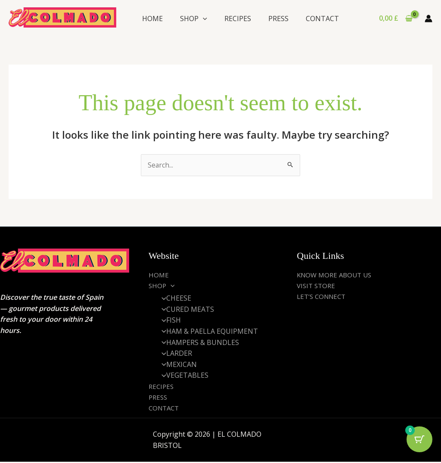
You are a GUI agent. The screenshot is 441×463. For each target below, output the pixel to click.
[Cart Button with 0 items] (419, 441)
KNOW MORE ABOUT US (336, 275)
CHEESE (174, 298)
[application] (203, 18)
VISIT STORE (317, 286)
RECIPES (237, 18)
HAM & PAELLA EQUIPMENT (207, 331)
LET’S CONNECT (323, 296)
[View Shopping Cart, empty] (395, 18)
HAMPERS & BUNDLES (198, 343)
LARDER (174, 353)
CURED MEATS (185, 309)
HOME (152, 18)
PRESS (278, 18)
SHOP (193, 18)
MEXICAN (176, 365)
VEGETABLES (182, 376)
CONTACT (322, 18)
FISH (168, 321)
